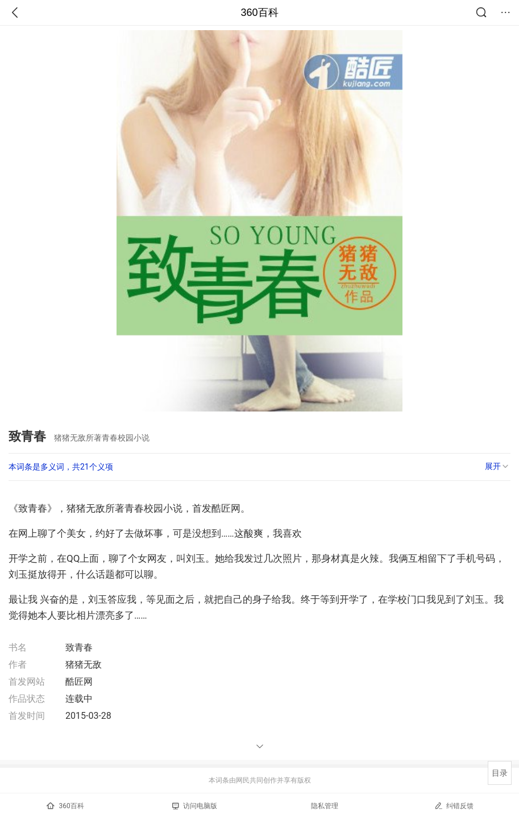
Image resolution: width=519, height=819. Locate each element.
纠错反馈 (454, 805)
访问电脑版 (194, 806)
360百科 (259, 12)
